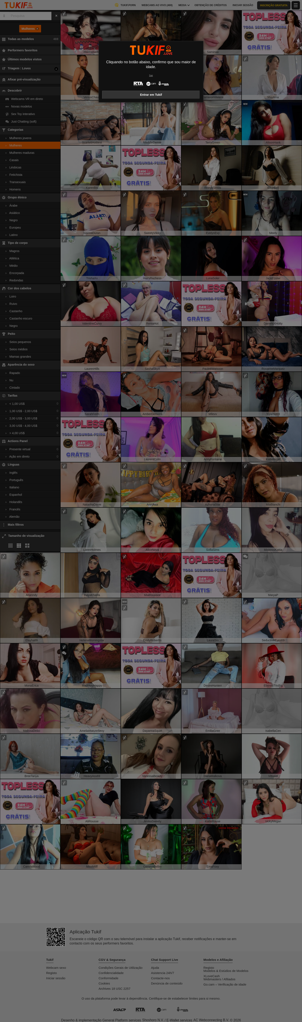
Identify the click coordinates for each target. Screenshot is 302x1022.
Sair (151, 75)
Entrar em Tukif (151, 94)
